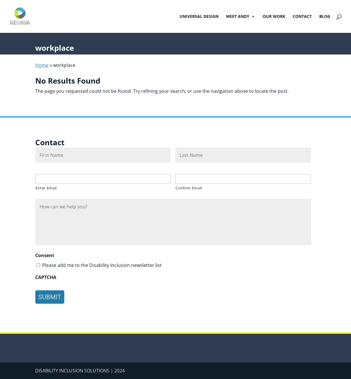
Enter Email (46, 188)
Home (41, 65)
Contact (302, 16)
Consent (44, 255)
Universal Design (199, 16)
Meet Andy (237, 16)
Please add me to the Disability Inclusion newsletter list (102, 265)
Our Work (274, 16)
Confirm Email (189, 188)
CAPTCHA (45, 277)
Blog (324, 16)
